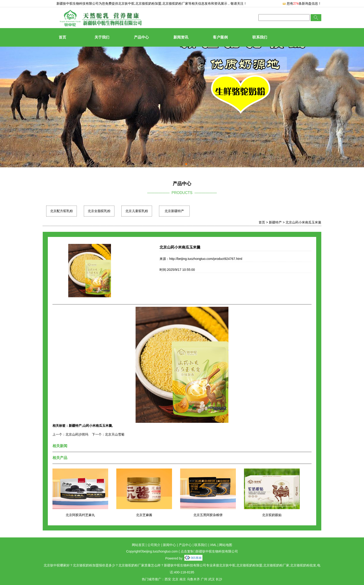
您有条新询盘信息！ (301, 3)
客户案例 (220, 37)
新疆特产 (275, 222)
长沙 (219, 579)
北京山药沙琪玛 (76, 434)
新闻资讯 (180, 37)
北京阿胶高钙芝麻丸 (80, 515)
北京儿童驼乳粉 (136, 211)
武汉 (211, 579)
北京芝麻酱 (144, 515)
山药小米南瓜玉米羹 (97, 425)
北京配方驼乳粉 (61, 211)
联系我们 (259, 37)
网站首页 (138, 545)
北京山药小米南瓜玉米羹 (303, 222)
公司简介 (153, 545)
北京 (175, 579)
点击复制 (187, 551)
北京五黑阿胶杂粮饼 (208, 515)
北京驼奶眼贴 (272, 515)
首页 (62, 37)
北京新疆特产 (174, 211)
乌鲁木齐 (193, 579)
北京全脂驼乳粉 (99, 211)
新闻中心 (169, 545)
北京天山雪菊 (114, 434)
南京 (182, 579)
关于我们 (101, 37)
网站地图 (225, 545)
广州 (204, 579)
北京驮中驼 (126, 3)
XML (213, 545)
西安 (168, 579)
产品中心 (141, 37)
